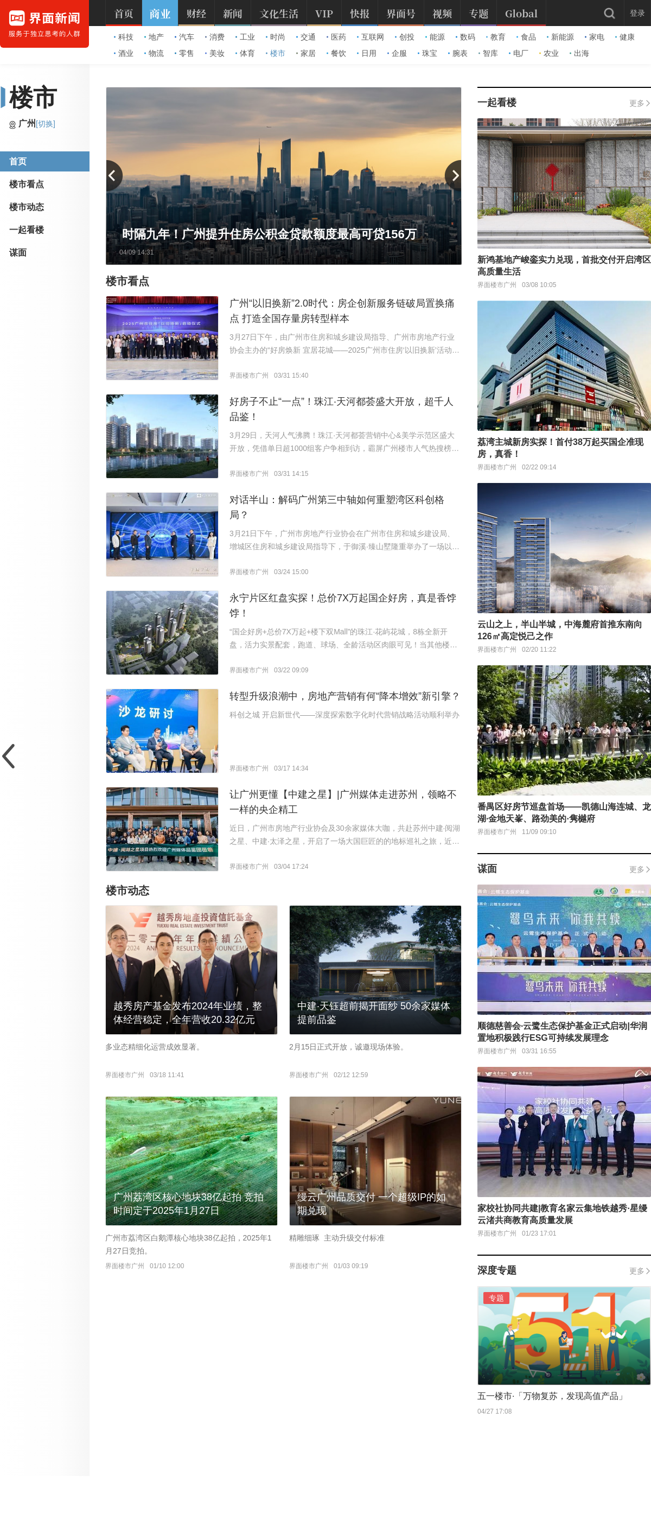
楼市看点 (26, 184)
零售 (184, 53)
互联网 (370, 37)
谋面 (18, 252)
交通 (306, 37)
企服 (397, 53)
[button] (114, 176)
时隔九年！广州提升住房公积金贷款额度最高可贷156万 (269, 234)
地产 (154, 37)
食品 (526, 37)
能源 (435, 37)
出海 (579, 53)
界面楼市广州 (249, 375)
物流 (154, 53)
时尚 (275, 37)
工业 (245, 37)
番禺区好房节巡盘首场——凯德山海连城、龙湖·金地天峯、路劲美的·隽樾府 (564, 812)
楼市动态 (26, 207)
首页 (18, 161)
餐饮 (336, 53)
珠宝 (427, 53)
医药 (336, 37)
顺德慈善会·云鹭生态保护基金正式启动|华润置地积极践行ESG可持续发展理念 (562, 1031)
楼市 (275, 53)
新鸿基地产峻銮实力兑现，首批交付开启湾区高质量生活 (564, 265)
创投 (404, 37)
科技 (123, 37)
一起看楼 (26, 229)
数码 (465, 37)
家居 (306, 53)
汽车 (184, 37)
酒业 (123, 53)
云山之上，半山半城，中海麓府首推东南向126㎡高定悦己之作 (559, 630)
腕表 (458, 53)
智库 (488, 53)
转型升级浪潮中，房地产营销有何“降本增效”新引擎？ (345, 696)
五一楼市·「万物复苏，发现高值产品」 (552, 1396)
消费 (215, 37)
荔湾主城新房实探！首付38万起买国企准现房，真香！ (560, 448)
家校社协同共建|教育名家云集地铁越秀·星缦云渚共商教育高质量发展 (562, 1214)
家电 (594, 37)
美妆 (215, 53)
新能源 (560, 37)
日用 (366, 53)
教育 (496, 37)
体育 (245, 53)
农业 (549, 53)
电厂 (518, 53)
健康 (625, 37)
